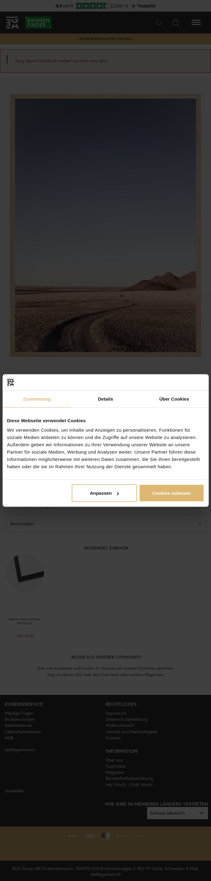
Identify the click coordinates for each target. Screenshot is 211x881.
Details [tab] (105, 398)
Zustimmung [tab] (37, 398)
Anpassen (104, 493)
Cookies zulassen (171, 493)
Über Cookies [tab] (174, 398)
